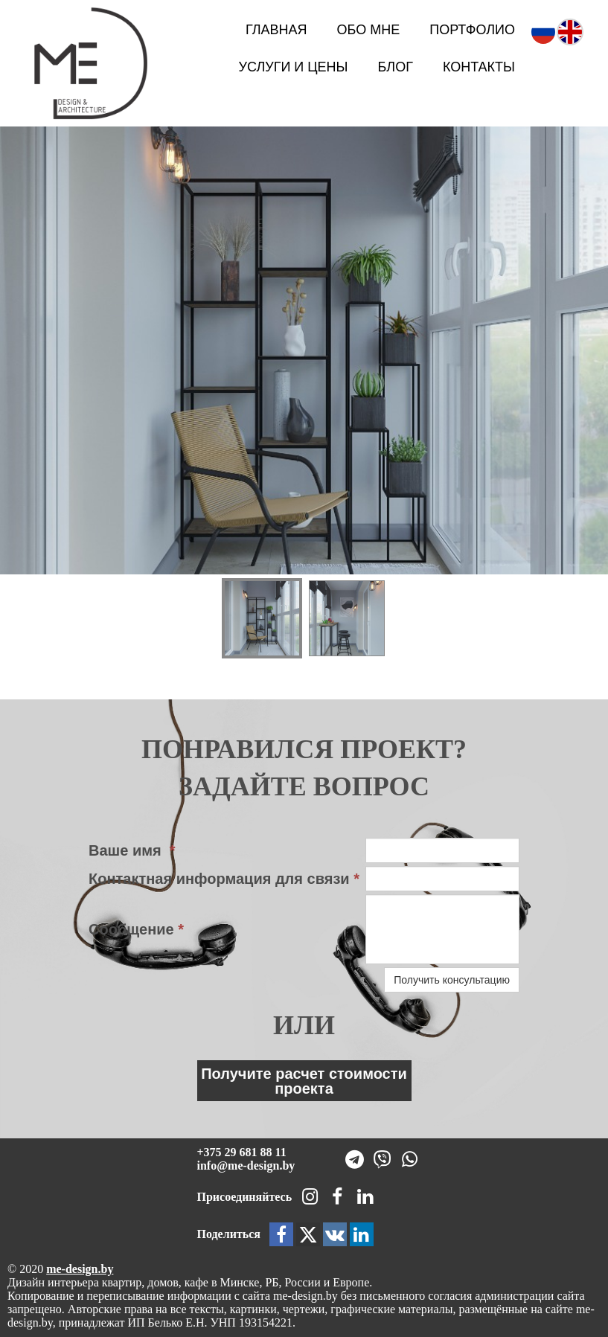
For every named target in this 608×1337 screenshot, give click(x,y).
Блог (395, 67)
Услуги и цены (293, 67)
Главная (276, 29)
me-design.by (79, 1269)
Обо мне (368, 29)
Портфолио (472, 29)
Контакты (479, 67)
